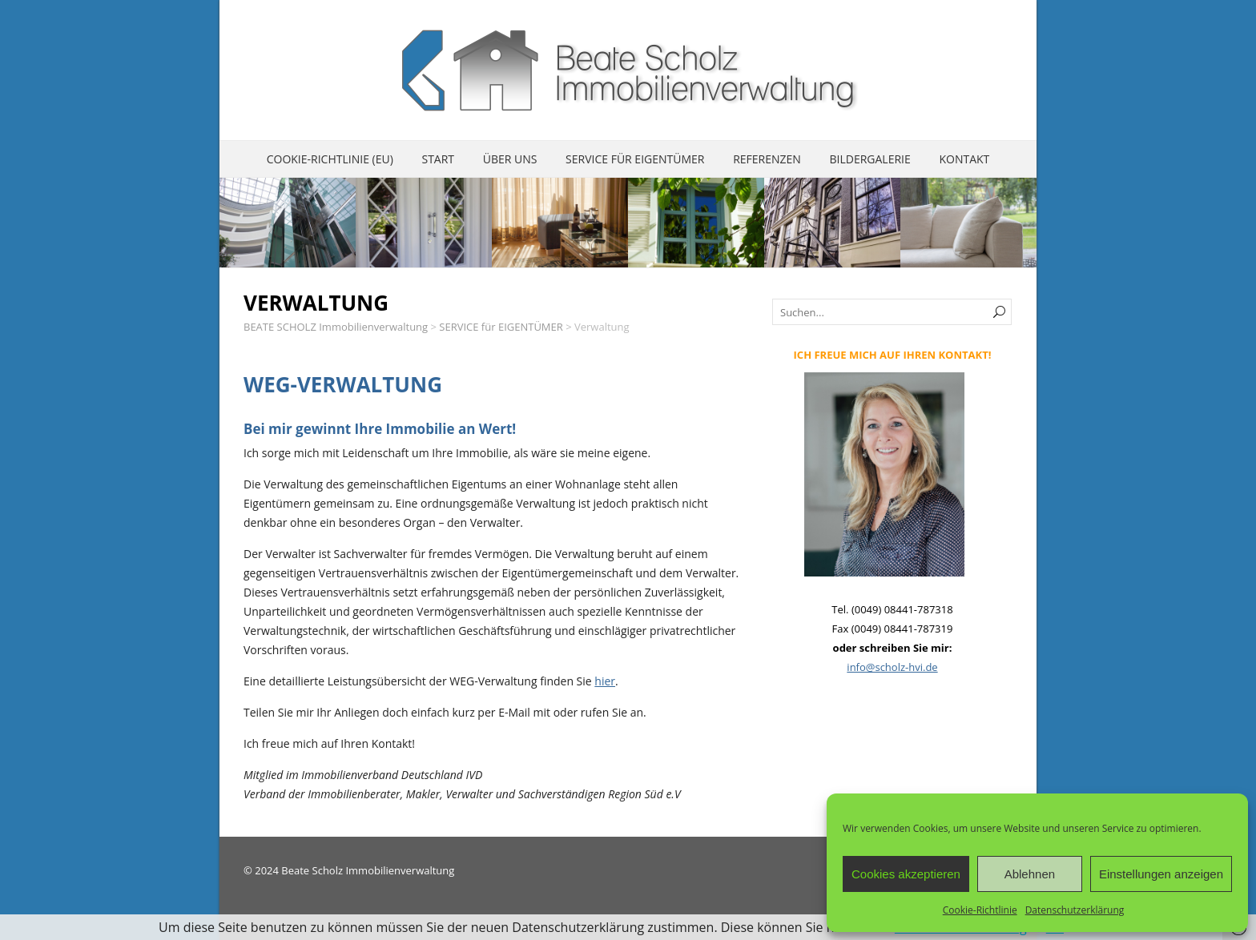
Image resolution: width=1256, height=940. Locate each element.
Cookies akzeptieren (905, 874)
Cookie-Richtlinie (980, 910)
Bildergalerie (869, 159)
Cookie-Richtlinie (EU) (330, 159)
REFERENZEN (767, 159)
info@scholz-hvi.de (892, 667)
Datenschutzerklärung (1075, 910)
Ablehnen (1029, 874)
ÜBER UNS (510, 159)
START (437, 159)
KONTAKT (964, 159)
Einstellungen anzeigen (1161, 874)
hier (604, 681)
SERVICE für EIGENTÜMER (635, 159)
